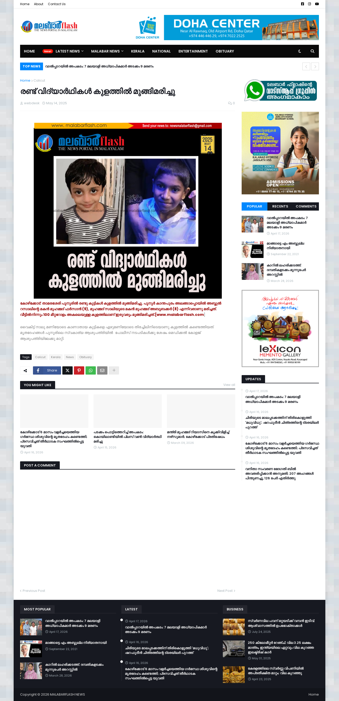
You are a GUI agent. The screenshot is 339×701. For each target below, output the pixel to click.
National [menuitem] (161, 51)
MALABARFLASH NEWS (67, 694)
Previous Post (34, 590)
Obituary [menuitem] (225, 51)
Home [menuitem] (29, 51)
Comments (306, 206)
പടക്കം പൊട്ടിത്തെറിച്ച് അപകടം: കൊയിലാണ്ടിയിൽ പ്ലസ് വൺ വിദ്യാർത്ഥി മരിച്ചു (128, 437)
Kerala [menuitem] (138, 51)
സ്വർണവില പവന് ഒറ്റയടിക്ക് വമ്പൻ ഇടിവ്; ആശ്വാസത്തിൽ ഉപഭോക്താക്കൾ (281, 623)
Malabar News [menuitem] (105, 51)
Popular (254, 206)
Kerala (56, 357)
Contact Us (57, 4)
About (38, 4)
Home (24, 4)
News (70, 357)
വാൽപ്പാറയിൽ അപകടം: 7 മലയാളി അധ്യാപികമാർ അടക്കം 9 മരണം (99, 66)
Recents (280, 206)
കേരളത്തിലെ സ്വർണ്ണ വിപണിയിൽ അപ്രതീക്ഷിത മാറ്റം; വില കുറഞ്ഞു (275, 671)
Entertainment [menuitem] (193, 51)
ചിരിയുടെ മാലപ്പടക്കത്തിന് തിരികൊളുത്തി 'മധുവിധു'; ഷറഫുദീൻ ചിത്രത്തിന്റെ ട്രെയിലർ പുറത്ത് (282, 422)
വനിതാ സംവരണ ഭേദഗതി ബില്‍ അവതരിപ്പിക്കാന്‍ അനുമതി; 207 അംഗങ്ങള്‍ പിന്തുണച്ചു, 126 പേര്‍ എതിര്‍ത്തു (279, 474)
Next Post (225, 590)
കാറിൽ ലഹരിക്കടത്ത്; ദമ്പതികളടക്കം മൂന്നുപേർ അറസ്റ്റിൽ (286, 270)
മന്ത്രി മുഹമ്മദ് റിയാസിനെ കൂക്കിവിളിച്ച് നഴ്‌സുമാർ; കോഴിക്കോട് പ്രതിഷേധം (198, 434)
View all (229, 385)
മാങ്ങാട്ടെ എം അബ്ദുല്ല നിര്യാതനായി (285, 245)
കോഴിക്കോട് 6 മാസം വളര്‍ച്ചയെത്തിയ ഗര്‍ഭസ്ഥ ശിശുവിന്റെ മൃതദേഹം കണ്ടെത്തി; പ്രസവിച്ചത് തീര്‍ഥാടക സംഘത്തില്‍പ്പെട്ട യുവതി (53, 439)
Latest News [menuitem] (68, 51)
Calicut (39, 80)
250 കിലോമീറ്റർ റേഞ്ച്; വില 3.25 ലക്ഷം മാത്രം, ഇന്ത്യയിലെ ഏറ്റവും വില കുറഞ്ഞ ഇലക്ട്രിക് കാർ (281, 647)
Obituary (85, 357)
